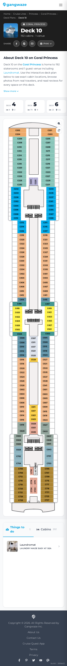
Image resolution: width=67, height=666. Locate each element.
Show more (11, 91)
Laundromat (11, 72)
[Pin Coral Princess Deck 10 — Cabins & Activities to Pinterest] (24, 43)
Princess (33, 13)
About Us (33, 632)
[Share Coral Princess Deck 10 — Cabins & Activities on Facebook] (16, 43)
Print (46, 43)
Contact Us (34, 637)
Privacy (33, 655)
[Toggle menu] (60, 5)
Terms (33, 649)
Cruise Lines (19, 13)
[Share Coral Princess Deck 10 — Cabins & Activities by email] (32, 43)
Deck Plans (10, 17)
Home (7, 13)
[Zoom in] (59, 123)
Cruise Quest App (33, 643)
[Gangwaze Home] (15, 4)
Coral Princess (48, 13)
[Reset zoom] (59, 130)
